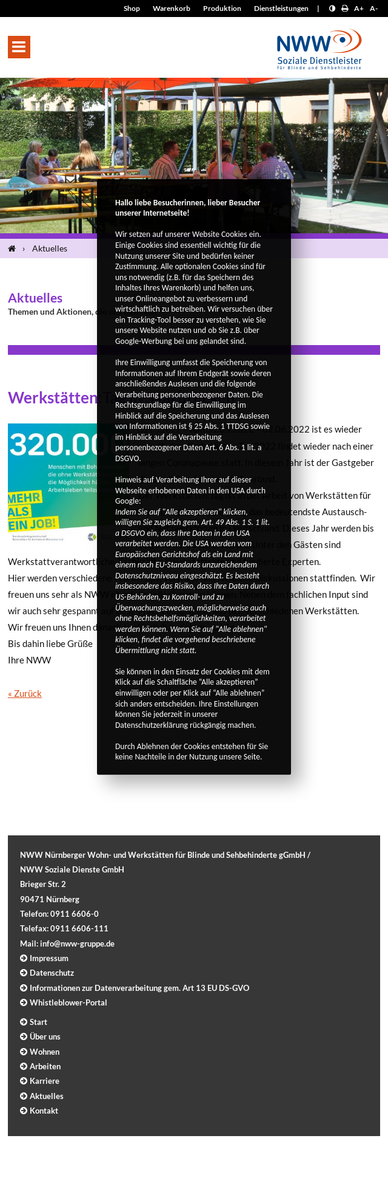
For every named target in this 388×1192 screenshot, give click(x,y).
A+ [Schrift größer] (359, 8)
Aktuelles (49, 248)
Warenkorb (171, 8)
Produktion (222, 8)
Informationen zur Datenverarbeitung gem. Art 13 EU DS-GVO (139, 988)
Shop (132, 8)
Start (38, 1022)
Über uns (45, 1036)
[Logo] (319, 45)
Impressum (49, 958)
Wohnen (44, 1052)
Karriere (44, 1081)
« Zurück (25, 693)
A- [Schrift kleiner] (374, 8)
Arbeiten (45, 1066)
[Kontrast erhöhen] (332, 8)
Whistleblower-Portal (68, 1002)
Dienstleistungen (281, 8)
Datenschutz (52, 973)
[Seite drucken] (344, 8)
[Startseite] (14, 248)
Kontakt (44, 1110)
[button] (19, 47)
